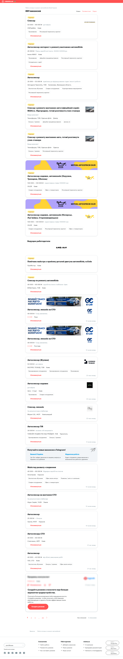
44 (43, 617)
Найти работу (44, 645)
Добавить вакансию (69, 645)
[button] (112, 643)
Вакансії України (36, 454)
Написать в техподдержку (93, 650)
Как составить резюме (47, 650)
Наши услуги (67, 650)
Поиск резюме (67, 647)
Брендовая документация (93, 647)
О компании (89, 645)
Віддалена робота (72, 454)
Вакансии (32, 631)
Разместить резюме (46, 647)
